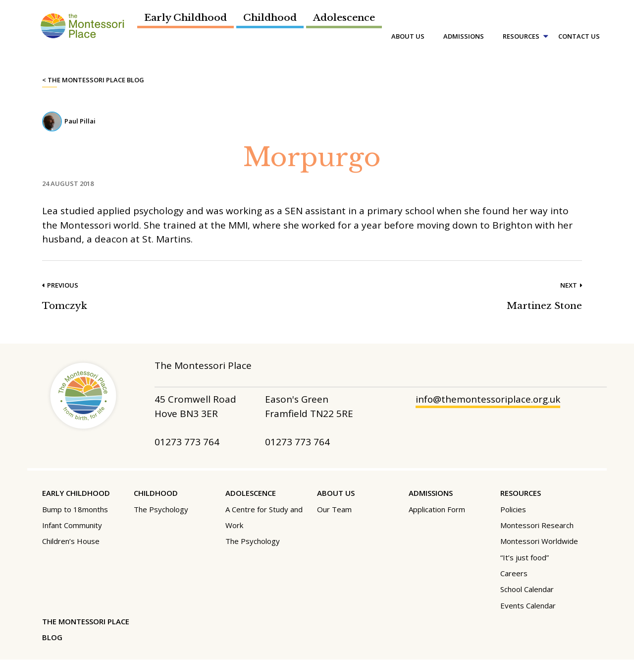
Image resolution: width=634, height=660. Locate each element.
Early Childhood (185, 17)
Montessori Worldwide (539, 541)
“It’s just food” (524, 557)
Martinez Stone (544, 305)
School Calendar (527, 589)
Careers (514, 573)
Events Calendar (528, 605)
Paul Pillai (80, 121)
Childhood (270, 17)
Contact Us (579, 36)
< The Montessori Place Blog (93, 79)
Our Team (334, 509)
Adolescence (344, 17)
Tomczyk (65, 305)
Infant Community (72, 525)
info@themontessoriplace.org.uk (489, 399)
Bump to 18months (75, 509)
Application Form (437, 509)
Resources (521, 36)
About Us (407, 36)
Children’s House (71, 541)
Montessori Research (537, 525)
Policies (513, 509)
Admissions (463, 36)
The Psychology (161, 509)
